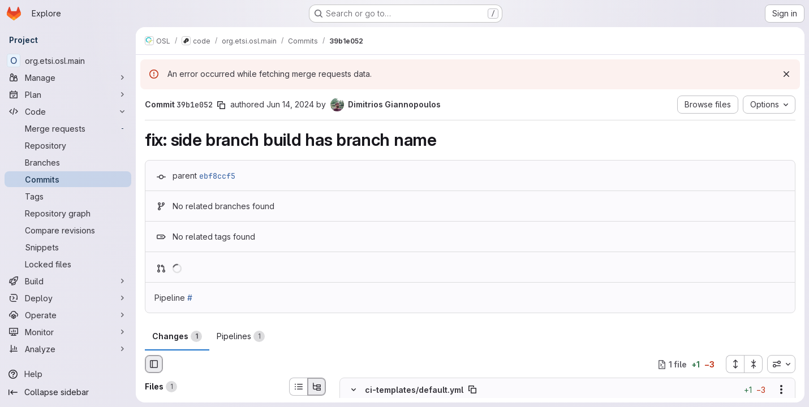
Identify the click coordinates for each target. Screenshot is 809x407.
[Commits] (68, 179)
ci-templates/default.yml (414, 390)
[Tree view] (317, 387)
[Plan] (68, 94)
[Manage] (68, 77)
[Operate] (68, 315)
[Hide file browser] (154, 364)
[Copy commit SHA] (221, 105)
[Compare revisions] (68, 230)
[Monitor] (68, 332)
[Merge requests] (68, 128)
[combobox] (781, 364)
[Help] (68, 374)
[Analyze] (68, 349)
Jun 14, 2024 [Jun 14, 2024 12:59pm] (290, 104)
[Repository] (68, 145)
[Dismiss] (786, 74)
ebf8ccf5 (217, 176)
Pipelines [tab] (241, 336)
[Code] (68, 111)
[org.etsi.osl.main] (68, 60)
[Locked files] (68, 264)
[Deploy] (68, 298)
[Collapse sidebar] (68, 392)
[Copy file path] (472, 390)
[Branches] (68, 162)
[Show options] (781, 390)
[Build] (68, 281)
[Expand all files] (735, 364)
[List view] (298, 387)
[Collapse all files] (754, 364)
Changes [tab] (177, 336)
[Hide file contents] (353, 390)
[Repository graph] (68, 213)
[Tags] (68, 196)
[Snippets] (68, 247)
